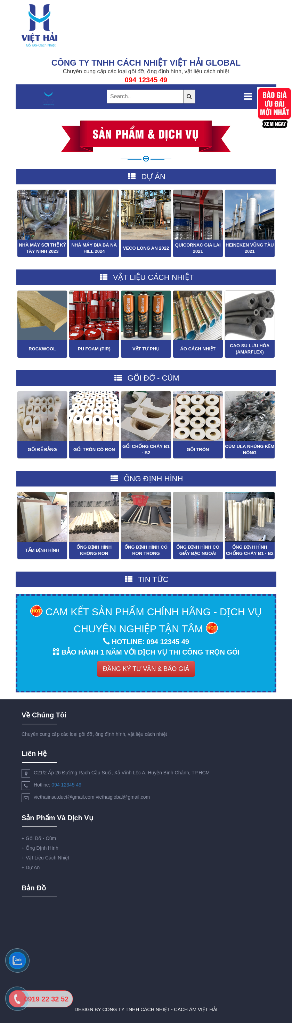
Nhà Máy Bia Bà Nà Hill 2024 (94, 248)
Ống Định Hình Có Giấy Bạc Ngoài (197, 550)
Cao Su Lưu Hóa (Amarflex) (249, 349)
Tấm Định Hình (42, 550)
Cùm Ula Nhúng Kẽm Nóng (250, 449)
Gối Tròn (198, 449)
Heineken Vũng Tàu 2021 (250, 248)
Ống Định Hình (40, 848)
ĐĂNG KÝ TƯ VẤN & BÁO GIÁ (146, 668)
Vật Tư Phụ (146, 348)
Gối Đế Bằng (42, 449)
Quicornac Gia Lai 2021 (198, 248)
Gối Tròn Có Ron (94, 449)
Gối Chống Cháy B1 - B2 (146, 449)
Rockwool (42, 348)
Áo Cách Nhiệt (198, 348)
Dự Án (31, 867)
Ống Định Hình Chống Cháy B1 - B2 (250, 550)
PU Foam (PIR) (94, 348)
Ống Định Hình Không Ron (94, 550)
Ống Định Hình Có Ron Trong (146, 550)
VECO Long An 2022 (146, 248)
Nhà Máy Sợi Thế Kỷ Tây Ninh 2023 (42, 248)
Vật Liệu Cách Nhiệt (45, 857)
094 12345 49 (66, 785)
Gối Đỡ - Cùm (39, 838)
